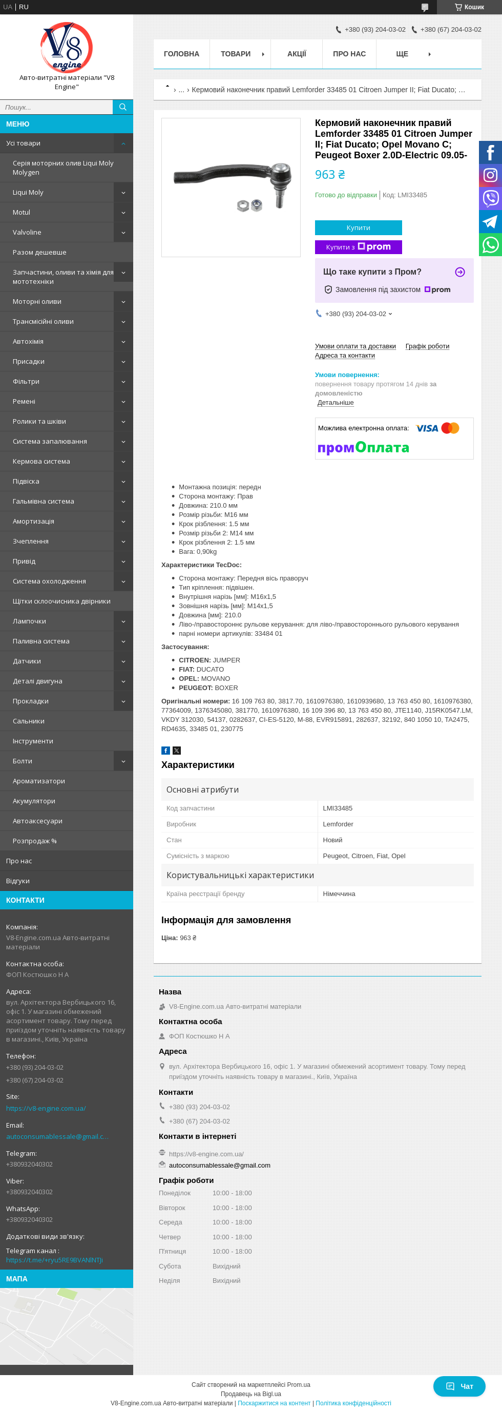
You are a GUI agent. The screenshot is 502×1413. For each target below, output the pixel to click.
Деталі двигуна (37, 680)
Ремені (24, 401)
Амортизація (33, 521)
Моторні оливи (37, 301)
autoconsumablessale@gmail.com (58, 1136)
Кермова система (41, 461)
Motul (21, 212)
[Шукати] (123, 107)
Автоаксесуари (37, 820)
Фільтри (26, 381)
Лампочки (29, 621)
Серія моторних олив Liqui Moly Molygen (63, 167)
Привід (24, 561)
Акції (296, 54)
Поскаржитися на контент (274, 1403)
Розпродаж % (35, 840)
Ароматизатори (39, 780)
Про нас (19, 860)
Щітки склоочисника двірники (62, 601)
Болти (22, 760)
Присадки (29, 361)
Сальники (29, 720)
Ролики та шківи (39, 421)
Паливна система (41, 641)
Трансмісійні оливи (43, 321)
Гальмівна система (43, 501)
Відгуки (18, 880)
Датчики (27, 661)
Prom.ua (298, 1384)
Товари (235, 54)
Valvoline (27, 232)
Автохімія (28, 341)
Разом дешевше (40, 252)
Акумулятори (34, 800)
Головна (181, 54)
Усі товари (23, 143)
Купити (358, 227)
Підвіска (26, 481)
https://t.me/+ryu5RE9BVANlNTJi (54, 1259)
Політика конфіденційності (353, 1403)
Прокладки (31, 700)
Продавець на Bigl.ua (251, 1394)
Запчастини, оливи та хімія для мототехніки (63, 276)
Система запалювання (50, 441)
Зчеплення (31, 541)
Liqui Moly (28, 192)
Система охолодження (49, 581)
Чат (459, 1386)
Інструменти (33, 740)
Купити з (358, 247)
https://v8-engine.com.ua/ (46, 1108)
